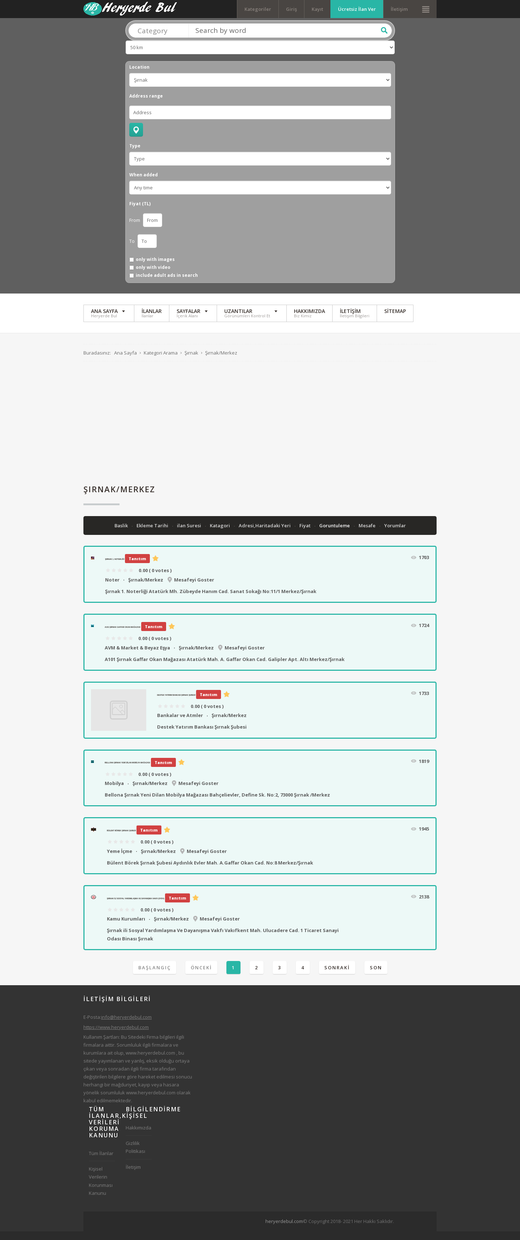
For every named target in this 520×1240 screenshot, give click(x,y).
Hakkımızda (138, 1136)
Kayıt (317, 9)
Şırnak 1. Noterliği (114, 568)
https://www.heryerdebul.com (116, 1035)
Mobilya (114, 791)
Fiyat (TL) (140, 212)
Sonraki (337, 976)
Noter (112, 588)
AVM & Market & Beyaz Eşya (137, 656)
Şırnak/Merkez (145, 588)
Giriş (291, 9)
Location (139, 75)
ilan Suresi (189, 534)
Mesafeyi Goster (194, 588)
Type (134, 154)
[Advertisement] (260, 431)
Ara (384, 38)
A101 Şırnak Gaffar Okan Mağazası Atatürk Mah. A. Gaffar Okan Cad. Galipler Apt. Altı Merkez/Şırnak (224, 667)
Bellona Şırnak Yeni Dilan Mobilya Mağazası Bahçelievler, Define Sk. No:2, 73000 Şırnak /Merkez (217, 803)
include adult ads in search (167, 284)
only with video (153, 275)
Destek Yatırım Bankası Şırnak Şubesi (176, 703)
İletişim (399, 9)
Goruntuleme (335, 534)
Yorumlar (395, 534)
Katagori (220, 534)
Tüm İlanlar (101, 1162)
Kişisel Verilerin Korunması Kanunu (101, 1189)
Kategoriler (257, 9)
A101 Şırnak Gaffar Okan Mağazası (122, 636)
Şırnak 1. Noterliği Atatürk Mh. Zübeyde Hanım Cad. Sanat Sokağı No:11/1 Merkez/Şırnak (210, 599)
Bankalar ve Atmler (180, 724)
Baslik (121, 534)
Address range (146, 104)
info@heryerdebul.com (126, 1025)
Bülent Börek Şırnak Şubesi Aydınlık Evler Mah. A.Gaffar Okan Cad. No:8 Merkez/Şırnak (210, 871)
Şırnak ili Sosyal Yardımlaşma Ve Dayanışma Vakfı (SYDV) (135, 907)
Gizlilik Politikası (135, 1156)
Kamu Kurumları (126, 927)
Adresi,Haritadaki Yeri (265, 534)
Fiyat (305, 534)
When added (143, 183)
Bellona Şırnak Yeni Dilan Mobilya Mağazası (127, 771)
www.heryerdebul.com (150, 1061)
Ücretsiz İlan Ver (357, 9)
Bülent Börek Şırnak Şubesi (121, 839)
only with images (155, 267)
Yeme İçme (119, 859)
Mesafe (368, 534)
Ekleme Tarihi (152, 534)
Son (376, 976)
